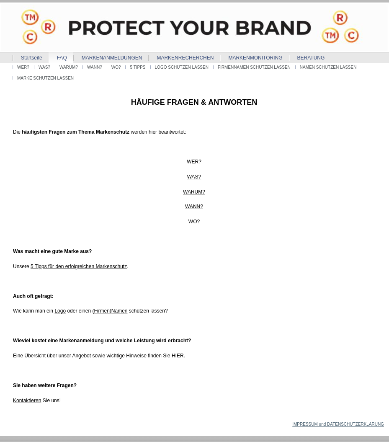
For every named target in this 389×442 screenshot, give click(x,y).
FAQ (62, 58)
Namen (119, 311)
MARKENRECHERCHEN (185, 58)
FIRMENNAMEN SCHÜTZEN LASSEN (254, 67)
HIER (178, 356)
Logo (60, 311)
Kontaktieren (27, 400)
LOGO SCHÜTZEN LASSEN (182, 67)
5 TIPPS (137, 67)
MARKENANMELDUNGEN (112, 58)
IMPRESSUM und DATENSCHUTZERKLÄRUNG (338, 424)
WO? (116, 67)
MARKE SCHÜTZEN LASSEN (45, 78)
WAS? (44, 67)
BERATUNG (311, 58)
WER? (23, 67)
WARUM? (68, 67)
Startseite (31, 58)
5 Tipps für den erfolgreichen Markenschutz (79, 266)
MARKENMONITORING (255, 58)
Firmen (101, 311)
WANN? (94, 67)
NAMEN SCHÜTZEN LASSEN (328, 67)
